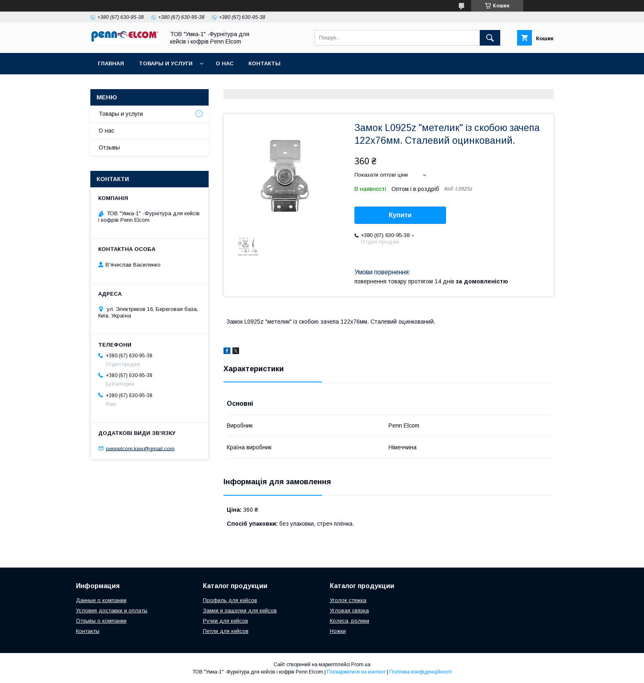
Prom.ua (360, 664)
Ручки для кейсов (225, 621)
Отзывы (109, 147)
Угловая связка (349, 610)
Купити (400, 215)
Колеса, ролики (349, 621)
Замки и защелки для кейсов (240, 610)
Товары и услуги (166, 63)
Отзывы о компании (101, 621)
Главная (111, 63)
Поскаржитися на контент (356, 672)
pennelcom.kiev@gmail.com (140, 448)
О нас (225, 63)
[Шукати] (490, 38)
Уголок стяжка (348, 600)
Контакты (264, 63)
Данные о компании (101, 600)
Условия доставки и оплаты (111, 610)
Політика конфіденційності (420, 672)
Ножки (338, 631)
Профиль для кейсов (230, 600)
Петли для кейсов (225, 631)
